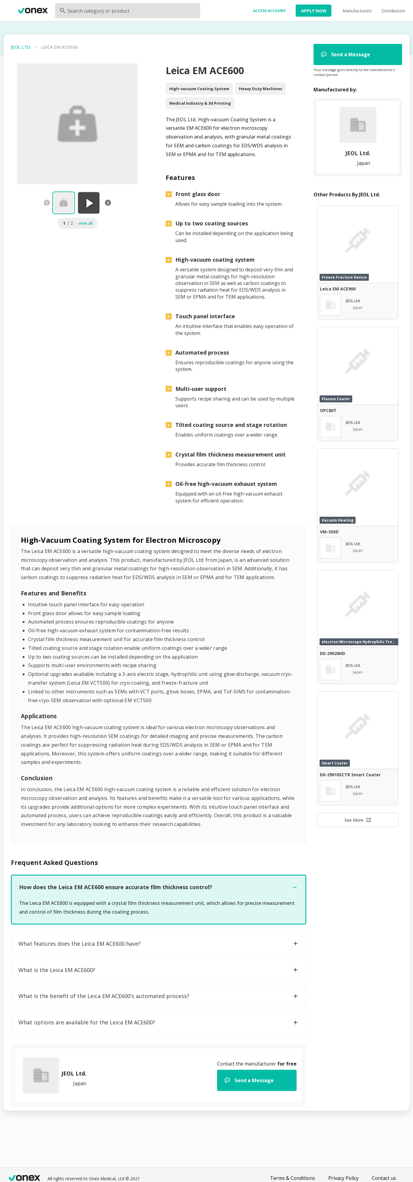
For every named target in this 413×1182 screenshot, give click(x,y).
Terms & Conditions (292, 1178)
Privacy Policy (343, 1178)
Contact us (384, 1178)
